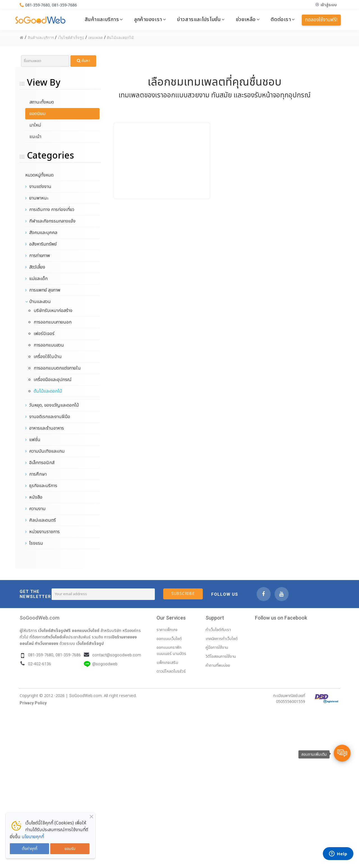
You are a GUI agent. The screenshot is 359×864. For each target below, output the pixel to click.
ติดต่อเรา (281, 19)
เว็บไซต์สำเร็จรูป (90, 643)
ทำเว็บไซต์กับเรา (218, 629)
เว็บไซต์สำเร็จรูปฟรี (54, 630)
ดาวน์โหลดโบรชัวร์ (171, 671)
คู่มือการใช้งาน (217, 647)
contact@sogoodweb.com (116, 655)
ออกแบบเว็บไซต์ (85, 630)
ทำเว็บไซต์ (53, 637)
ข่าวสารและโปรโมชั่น (199, 19)
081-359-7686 (64, 5)
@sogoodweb (105, 664)
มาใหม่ (35, 125)
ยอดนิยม (37, 113)
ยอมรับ (70, 849)
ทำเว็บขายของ (46, 643)
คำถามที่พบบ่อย (218, 665)
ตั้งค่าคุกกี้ (29, 849)
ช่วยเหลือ (246, 19)
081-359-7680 (37, 5)
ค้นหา (83, 61)
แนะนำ (35, 136)
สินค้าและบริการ (102, 19)
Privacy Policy (33, 703)
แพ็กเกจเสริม (167, 662)
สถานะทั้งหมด (41, 102)
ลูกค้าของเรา (148, 19)
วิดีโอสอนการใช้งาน (221, 656)
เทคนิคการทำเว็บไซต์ (222, 638)
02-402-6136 (39, 664)
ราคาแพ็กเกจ (167, 629)
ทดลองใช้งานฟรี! (321, 20)
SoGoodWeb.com (39, 618)
